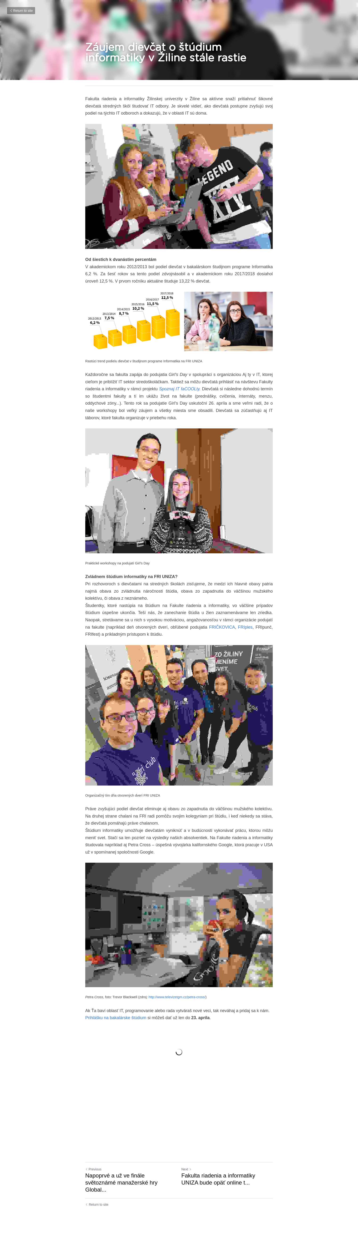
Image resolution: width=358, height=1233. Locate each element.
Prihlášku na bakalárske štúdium (115, 1017)
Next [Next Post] (186, 1169)
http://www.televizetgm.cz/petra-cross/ (177, 997)
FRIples (245, 627)
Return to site (21, 10)
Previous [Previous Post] (93, 1169)
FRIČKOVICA (222, 627)
